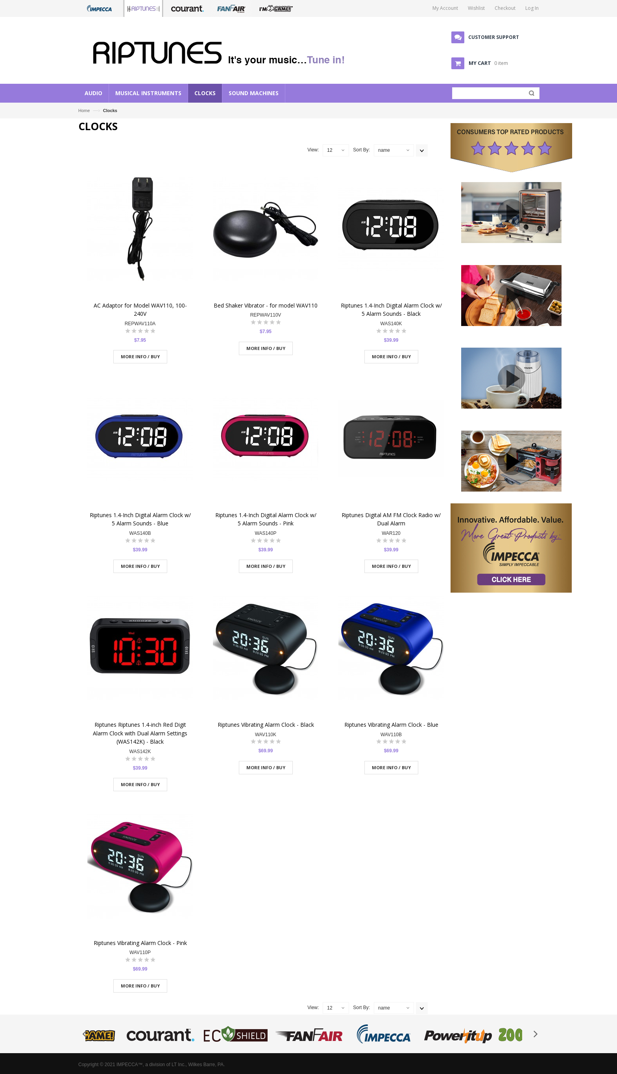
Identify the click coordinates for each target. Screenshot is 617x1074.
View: (313, 150)
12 (329, 150)
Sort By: (361, 150)
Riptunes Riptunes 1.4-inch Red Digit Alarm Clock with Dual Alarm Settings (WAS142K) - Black (140, 733)
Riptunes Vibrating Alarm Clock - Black (266, 724)
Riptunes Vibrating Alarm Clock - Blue (391, 724)
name (384, 150)
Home (84, 110)
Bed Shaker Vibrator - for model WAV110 (266, 305)
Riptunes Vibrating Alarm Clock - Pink (140, 943)
